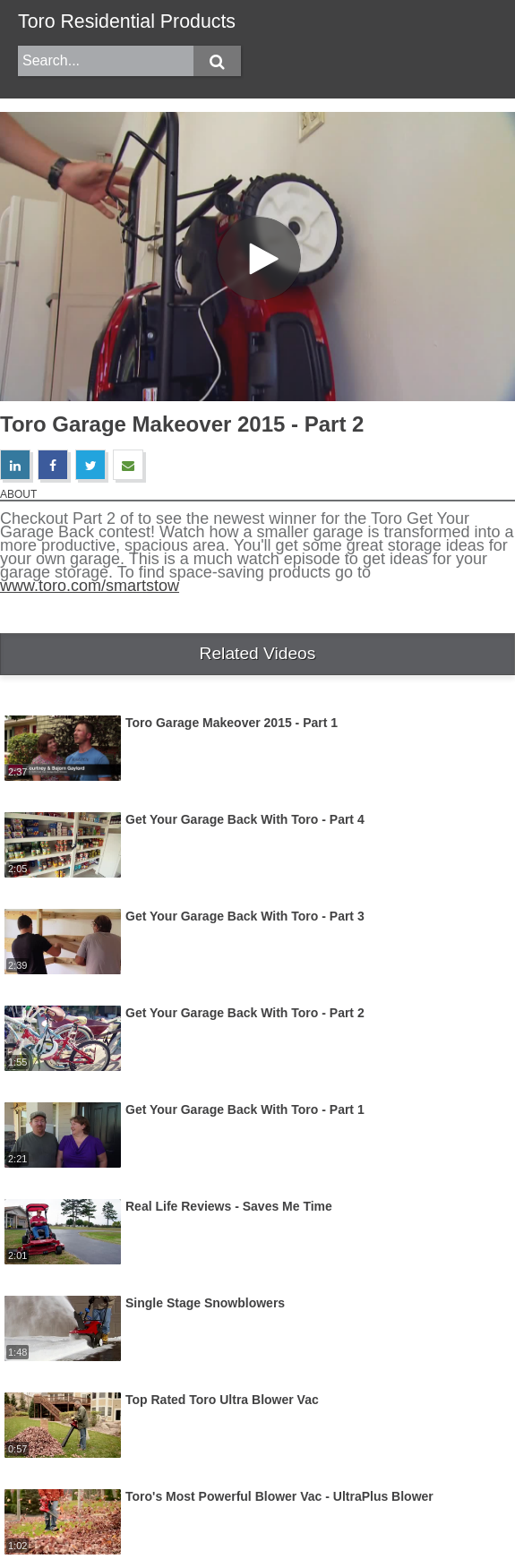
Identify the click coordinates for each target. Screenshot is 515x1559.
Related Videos (258, 653)
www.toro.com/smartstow (89, 586)
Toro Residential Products (127, 21)
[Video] (257, 256)
